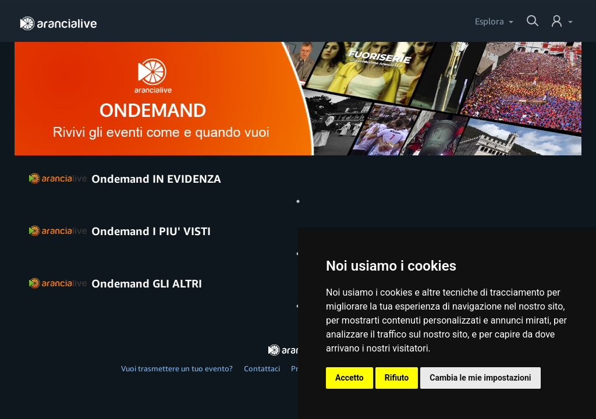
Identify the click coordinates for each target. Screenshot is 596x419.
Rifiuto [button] (397, 377)
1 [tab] (298, 201)
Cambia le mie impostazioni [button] (480, 377)
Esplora (489, 21)
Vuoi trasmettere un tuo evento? (177, 368)
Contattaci (262, 368)
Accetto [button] (349, 377)
